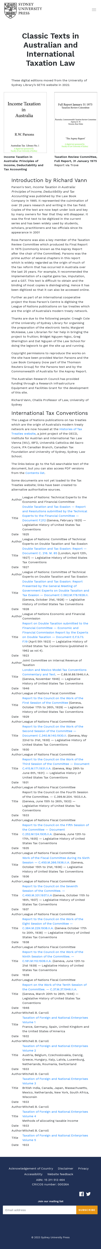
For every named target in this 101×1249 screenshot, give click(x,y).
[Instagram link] (95, 1193)
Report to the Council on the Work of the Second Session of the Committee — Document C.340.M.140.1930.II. (52, 731)
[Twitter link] (88, 1193)
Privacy (83, 1168)
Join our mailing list (50, 1201)
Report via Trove (66, 165)
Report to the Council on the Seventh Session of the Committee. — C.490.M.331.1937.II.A (50, 890)
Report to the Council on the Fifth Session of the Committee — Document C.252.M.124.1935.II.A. (55, 829)
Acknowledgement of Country (31, 1168)
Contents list (34, 473)
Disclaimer (65, 1168)
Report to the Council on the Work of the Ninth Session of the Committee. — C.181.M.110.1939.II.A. (52, 956)
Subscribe (86, 1209)
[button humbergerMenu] (94, 9)
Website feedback (60, 1174)
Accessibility (33, 1174)
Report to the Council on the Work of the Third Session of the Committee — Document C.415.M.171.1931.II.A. (55, 764)
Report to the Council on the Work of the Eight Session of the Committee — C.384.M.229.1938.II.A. (52, 923)
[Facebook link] (82, 1193)
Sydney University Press (55, 1237)
